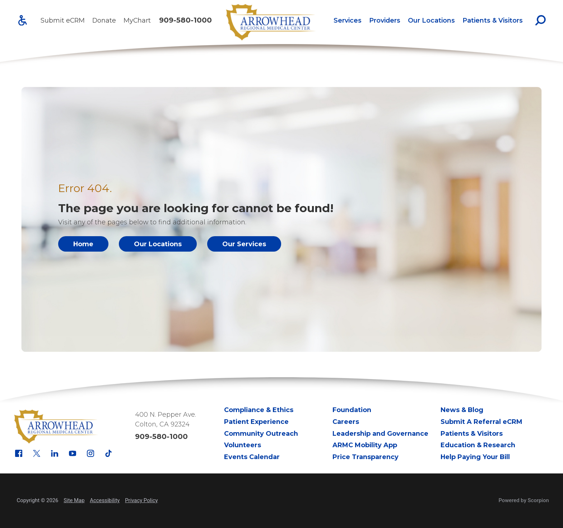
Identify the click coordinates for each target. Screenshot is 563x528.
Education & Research (478, 445)
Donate (104, 20)
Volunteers (242, 445)
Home (83, 244)
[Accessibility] (22, 20)
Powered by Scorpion (523, 500)
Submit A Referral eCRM (481, 421)
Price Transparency (365, 457)
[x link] (36, 453)
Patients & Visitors (492, 20)
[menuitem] (347, 20)
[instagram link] (90, 453)
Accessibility (105, 500)
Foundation (351, 409)
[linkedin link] (54, 453)
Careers (345, 421)
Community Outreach (261, 433)
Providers (384, 20)
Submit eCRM (63, 20)
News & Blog (462, 409)
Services (348, 20)
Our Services (244, 244)
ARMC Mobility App (364, 445)
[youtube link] (72, 453)
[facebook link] (18, 453)
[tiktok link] (108, 453)
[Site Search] (540, 20)
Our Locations (431, 20)
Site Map (74, 500)
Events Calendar (252, 457)
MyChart (137, 20)
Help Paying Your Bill (475, 457)
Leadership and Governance (380, 433)
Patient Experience (256, 421)
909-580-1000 (185, 20)
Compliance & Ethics (258, 409)
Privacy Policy (141, 500)
